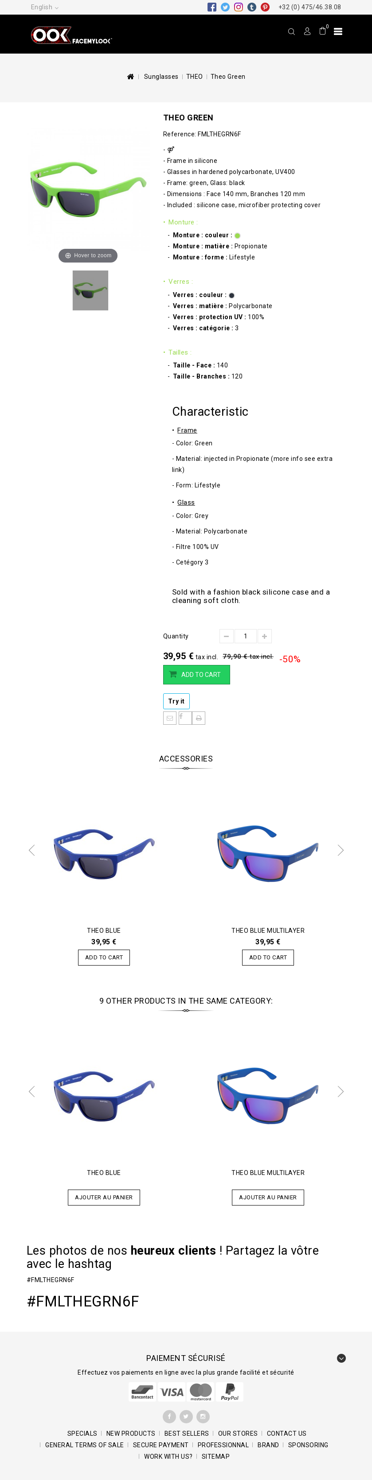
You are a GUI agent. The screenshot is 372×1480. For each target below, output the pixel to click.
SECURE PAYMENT (161, 1445)
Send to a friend (169, 718)
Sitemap (216, 1456)
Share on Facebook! (185, 718)
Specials (82, 1433)
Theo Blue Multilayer (268, 930)
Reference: (179, 134)
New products (131, 1433)
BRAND (268, 1445)
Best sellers (186, 1433)
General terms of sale (84, 1445)
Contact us (287, 1433)
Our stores (238, 1433)
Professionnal (223, 1445)
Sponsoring (308, 1445)
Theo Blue (104, 930)
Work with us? (168, 1456)
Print (198, 718)
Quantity (176, 636)
